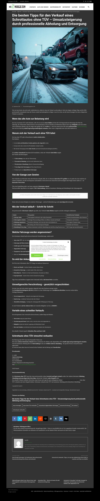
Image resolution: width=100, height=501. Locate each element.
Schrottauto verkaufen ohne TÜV (71, 380)
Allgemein (19, 11)
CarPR (26, 440)
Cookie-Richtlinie (42, 258)
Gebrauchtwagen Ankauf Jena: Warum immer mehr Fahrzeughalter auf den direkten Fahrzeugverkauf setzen (23, 482)
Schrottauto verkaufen (19, 410)
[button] (68, 242)
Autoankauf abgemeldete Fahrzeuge (48, 405)
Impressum (61, 258)
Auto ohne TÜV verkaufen (30, 405)
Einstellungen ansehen (63, 255)
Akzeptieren (37, 255)
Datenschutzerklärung (52, 258)
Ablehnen (50, 255)
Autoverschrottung (82, 126)
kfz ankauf (75, 405)
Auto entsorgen (17, 405)
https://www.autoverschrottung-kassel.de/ (25, 364)
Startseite (14, 11)
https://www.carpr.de (28, 442)
